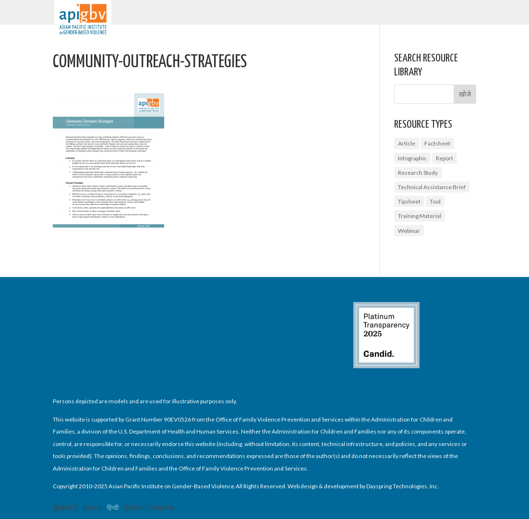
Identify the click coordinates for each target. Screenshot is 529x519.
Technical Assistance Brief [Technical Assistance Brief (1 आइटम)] (432, 187)
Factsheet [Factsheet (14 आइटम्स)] (437, 143)
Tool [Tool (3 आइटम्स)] (435, 201)
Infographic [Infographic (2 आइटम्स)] (412, 158)
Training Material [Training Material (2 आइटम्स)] (419, 215)
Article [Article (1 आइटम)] (406, 143)
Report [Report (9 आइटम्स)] (444, 158)
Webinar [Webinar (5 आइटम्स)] (409, 230)
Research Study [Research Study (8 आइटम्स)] (418, 172)
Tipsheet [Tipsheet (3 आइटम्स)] (409, 201)
